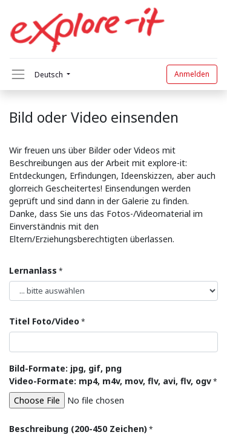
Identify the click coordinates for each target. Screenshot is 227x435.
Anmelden (191, 74)
